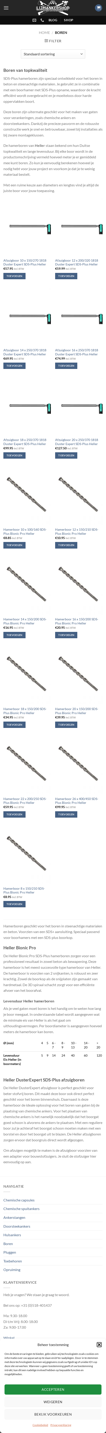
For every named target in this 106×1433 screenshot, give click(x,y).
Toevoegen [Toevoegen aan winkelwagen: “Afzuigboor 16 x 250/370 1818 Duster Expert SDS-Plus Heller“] (66, 365)
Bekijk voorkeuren (53, 1414)
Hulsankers (12, 1235)
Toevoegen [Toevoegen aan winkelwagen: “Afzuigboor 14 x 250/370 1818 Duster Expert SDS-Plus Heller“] (14, 365)
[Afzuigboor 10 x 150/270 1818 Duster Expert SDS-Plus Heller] (27, 227)
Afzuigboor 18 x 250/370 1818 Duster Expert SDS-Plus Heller (24, 442)
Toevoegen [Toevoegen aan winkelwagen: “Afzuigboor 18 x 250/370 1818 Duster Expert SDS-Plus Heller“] (14, 455)
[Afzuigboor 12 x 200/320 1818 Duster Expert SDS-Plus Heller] (79, 227)
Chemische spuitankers (21, 1208)
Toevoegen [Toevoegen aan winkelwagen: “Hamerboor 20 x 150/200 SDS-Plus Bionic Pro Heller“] (66, 724)
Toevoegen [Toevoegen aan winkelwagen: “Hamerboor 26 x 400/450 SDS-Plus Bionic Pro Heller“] (66, 814)
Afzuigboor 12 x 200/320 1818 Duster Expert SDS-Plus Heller (76, 262)
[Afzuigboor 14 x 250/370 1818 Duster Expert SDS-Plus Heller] (27, 317)
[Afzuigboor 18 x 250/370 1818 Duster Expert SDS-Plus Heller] (27, 406)
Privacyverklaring (60, 1425)
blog (53, 20)
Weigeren (53, 1402)
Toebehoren (12, 1261)
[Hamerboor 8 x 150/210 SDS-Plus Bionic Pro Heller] (27, 855)
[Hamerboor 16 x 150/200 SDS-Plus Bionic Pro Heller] (79, 586)
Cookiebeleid (40, 1425)
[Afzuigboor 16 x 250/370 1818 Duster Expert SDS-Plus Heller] (79, 317)
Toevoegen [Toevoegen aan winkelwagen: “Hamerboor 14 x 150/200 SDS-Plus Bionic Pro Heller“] (14, 634)
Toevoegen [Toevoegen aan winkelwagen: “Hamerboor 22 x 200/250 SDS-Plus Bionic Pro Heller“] (14, 814)
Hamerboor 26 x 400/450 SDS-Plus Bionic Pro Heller (76, 801)
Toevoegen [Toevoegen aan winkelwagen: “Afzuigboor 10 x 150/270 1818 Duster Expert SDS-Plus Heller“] (14, 275)
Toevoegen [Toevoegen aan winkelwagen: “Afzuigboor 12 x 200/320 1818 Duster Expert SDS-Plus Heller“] (66, 275)
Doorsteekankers (16, 1226)
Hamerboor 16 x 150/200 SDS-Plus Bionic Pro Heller (76, 621)
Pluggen (9, 1252)
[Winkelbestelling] (53, 54)
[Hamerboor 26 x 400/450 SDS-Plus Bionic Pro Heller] (79, 765)
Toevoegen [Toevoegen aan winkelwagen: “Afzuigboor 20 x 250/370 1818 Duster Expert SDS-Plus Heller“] (66, 455)
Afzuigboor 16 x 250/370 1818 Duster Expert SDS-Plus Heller (76, 352)
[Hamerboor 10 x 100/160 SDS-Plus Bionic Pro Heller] (27, 496)
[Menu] (6, 7)
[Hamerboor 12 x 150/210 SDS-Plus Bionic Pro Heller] (79, 496)
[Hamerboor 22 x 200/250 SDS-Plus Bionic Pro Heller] (27, 765)
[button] (99, 1344)
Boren (8, 1243)
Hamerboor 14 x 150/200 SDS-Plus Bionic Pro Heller (25, 621)
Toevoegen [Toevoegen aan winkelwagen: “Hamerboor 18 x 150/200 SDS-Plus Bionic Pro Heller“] (14, 724)
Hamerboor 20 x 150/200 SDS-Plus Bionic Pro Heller (76, 711)
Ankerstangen (14, 1217)
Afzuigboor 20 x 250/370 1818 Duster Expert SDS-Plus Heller (76, 442)
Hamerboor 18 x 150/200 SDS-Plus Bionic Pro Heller (25, 711)
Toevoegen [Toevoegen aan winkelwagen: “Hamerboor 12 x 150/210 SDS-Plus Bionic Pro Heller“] (66, 545)
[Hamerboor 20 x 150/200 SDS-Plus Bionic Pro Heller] (79, 675)
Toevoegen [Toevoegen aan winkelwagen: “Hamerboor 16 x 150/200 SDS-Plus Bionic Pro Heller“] (66, 634)
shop (68, 20)
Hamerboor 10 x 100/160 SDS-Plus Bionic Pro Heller (25, 531)
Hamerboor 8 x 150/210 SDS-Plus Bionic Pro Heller (24, 890)
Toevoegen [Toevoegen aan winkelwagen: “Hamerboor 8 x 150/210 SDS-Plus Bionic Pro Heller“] (14, 904)
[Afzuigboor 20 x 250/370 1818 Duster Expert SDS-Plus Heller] (79, 406)
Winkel (8, 1338)
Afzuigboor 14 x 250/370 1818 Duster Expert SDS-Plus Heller (24, 352)
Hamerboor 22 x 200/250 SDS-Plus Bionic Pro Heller (25, 801)
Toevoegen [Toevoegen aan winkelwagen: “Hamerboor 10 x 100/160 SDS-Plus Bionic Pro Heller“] (14, 545)
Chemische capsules (19, 1200)
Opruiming (11, 1269)
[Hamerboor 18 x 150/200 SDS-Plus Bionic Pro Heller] (27, 675)
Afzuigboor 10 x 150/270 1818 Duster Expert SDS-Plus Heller (24, 262)
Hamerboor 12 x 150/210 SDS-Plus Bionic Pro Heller (76, 531)
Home (44, 32)
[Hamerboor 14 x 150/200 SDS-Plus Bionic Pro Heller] (27, 586)
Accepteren (53, 1389)
